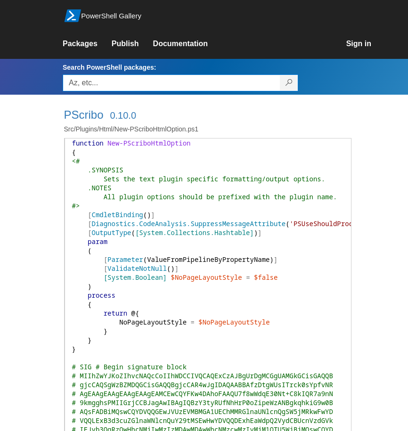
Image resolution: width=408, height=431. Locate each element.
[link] (87, 43)
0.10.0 (123, 115)
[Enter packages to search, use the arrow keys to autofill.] (171, 82)
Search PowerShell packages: (109, 67)
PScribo (84, 114)
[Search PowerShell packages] (289, 82)
